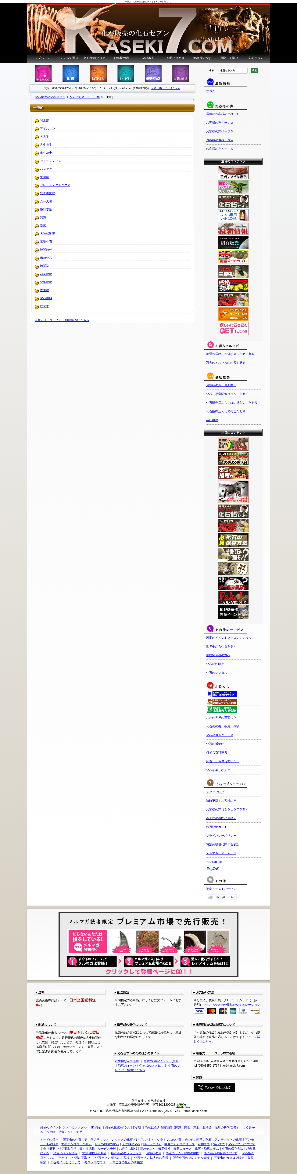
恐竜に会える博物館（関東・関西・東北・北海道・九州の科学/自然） (192, 1127)
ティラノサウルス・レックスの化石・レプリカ (116, 1139)
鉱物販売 (204, 1144)
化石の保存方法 (232, 1148)
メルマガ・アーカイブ (221, 853)
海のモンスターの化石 (76, 1144)
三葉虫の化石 (72, 1139)
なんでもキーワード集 (85, 97)
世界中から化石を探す (221, 646)
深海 (43, 217)
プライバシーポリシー (221, 835)
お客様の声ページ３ (219, 131)
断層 (43, 225)
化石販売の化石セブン (50, 97)
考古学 (44, 136)
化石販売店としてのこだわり (225, 411)
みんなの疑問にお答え (221, 818)
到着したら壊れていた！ (222, 761)
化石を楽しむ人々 (218, 770)
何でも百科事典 (216, 752)
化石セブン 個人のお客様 (112, 1157)
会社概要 (148, 58)
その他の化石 (131, 1144)
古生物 (44, 290)
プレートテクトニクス (55, 185)
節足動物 (46, 274)
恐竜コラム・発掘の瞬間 (182, 1153)
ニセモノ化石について (65, 1162)
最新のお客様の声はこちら (224, 114)
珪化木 (44, 306)
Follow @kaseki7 (214, 1087)
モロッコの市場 (95, 1162)
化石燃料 (46, 298)
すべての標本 (49, 1139)
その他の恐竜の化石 (198, 1139)
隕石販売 (219, 1144)
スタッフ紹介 (215, 792)
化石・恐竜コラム (207, 1148)
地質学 (44, 266)
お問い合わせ (175, 58)
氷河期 (44, 177)
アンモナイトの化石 (228, 1139)
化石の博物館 (215, 743)
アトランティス (50, 161)
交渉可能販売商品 (94, 1153)
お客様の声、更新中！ (221, 385)
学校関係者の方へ (218, 655)
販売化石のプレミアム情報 (191, 1157)
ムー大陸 (46, 201)
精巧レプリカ (152, 1144)
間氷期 (44, 120)
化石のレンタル (216, 672)
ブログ (210, 91)
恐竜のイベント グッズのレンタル (63, 1127)
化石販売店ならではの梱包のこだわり (232, 402)
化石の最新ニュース (219, 735)
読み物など (147, 1148)
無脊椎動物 (47, 193)
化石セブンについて (241, 1144)
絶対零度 (46, 209)
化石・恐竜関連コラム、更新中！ (229, 394)
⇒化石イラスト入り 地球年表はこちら (62, 320)
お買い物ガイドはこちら (165, 88)
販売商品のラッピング (126, 1153)
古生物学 (46, 144)
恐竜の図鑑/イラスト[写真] (162, 1061)
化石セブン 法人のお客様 (151, 1157)
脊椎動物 (46, 282)
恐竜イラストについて (221, 889)
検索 (254, 70)
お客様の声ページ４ (219, 140)
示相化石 (46, 258)
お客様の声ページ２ (219, 122)
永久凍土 (46, 152)
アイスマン (47, 128)
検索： (213, 70)
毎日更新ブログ (94, 58)
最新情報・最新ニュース (175, 1148)
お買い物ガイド (216, 827)
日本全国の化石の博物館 (126, 1162)
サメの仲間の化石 (107, 1144)
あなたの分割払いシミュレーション (236, 1004)
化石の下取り (81, 1157)
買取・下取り (229, 58)
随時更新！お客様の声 (221, 800)
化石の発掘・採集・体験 (222, 726)
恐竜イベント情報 (65, 1153)
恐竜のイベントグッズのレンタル (229, 637)
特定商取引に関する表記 (222, 844)
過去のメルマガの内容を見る (225, 362)
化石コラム (256, 58)
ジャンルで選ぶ (67, 58)
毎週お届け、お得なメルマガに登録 (230, 354)
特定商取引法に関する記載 (76, 1148)
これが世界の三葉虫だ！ (222, 717)
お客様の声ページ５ (219, 148)
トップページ (41, 58)
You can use (214, 861)
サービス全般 (107, 1148)
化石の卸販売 (215, 664)
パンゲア (46, 169)
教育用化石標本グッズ (179, 1144)
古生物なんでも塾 (127, 1061)
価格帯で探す (202, 58)
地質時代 (46, 249)
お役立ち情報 (128, 1148)
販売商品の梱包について (220, 1153)
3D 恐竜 (95, 1127)
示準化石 (46, 241)
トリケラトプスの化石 (166, 1139)
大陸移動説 (47, 233)
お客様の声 (121, 58)
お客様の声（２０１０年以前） (227, 809)
